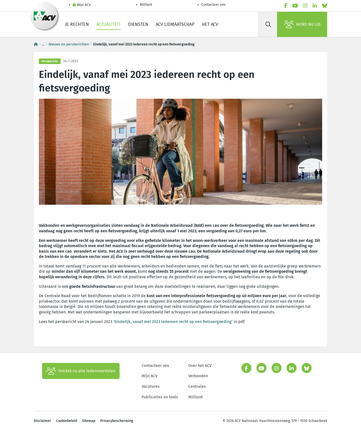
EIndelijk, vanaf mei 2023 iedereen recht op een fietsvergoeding (173, 321)
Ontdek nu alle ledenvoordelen (80, 371)
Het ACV (210, 24)
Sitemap (88, 421)
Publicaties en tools (160, 397)
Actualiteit (108, 24)
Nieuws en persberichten (69, 44)
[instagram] (305, 6)
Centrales (197, 386)
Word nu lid (302, 24)
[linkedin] (315, 6)
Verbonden (198, 375)
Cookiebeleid (66, 421)
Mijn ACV (82, 5)
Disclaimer (42, 421)
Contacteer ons (213, 5)
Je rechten (77, 24)
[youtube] (295, 6)
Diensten (138, 24)
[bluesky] (325, 6)
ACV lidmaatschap (175, 24)
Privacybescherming (116, 421)
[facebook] (286, 6)
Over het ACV (200, 365)
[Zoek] (268, 24)
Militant (146, 5)
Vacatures (151, 386)
